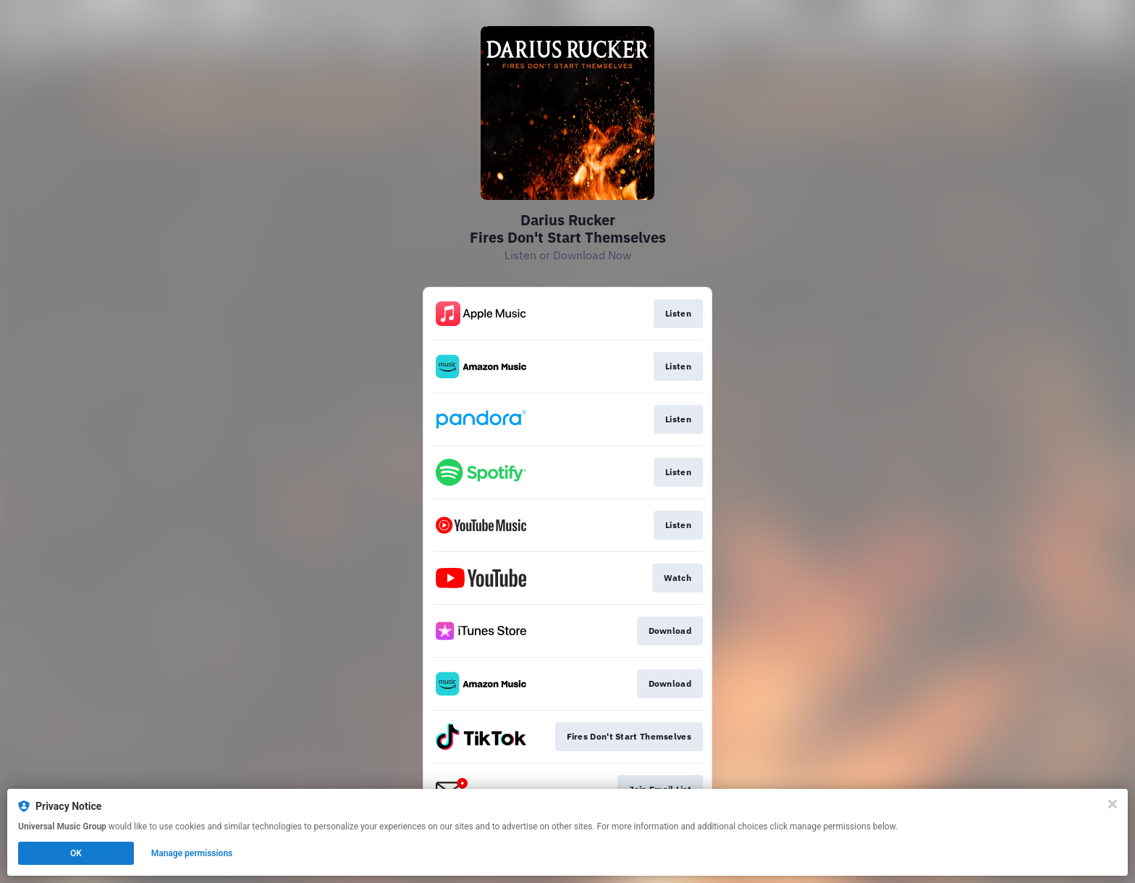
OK (76, 853)
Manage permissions (192, 853)
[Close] (1112, 804)
